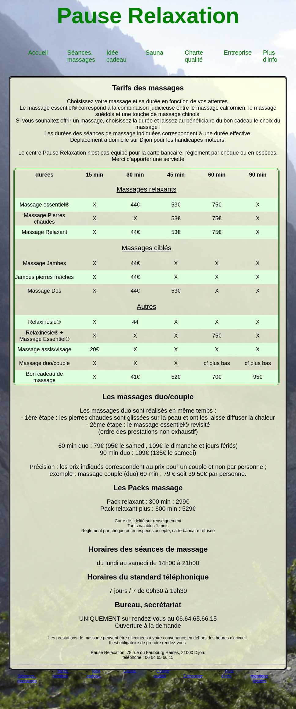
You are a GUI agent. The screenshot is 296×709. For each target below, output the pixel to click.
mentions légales (259, 678)
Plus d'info (270, 56)
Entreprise (238, 52)
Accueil (38, 52)
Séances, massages (81, 56)
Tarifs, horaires (61, 673)
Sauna (154, 52)
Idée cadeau (116, 56)
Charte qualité (194, 56)
